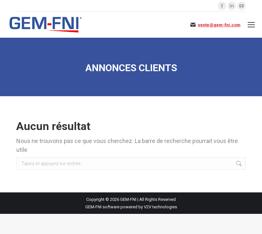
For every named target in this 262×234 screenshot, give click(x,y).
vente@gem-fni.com (219, 24)
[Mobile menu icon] (251, 24)
